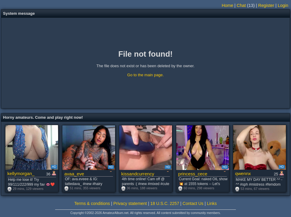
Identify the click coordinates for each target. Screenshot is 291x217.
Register (266, 5)
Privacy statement (130, 203)
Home (227, 5)
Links (212, 203)
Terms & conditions (92, 203)
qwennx (243, 173)
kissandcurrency (137, 173)
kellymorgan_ (21, 173)
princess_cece (193, 173)
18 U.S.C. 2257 (164, 203)
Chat (241, 5)
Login (283, 5)
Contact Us (193, 203)
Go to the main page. (145, 75)
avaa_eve (74, 173)
